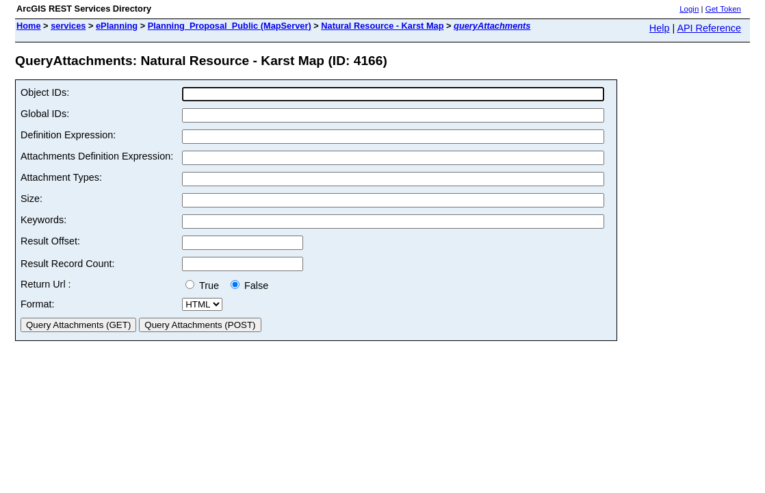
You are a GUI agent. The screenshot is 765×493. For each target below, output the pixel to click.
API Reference (709, 28)
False (249, 285)
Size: (31, 198)
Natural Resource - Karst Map (382, 26)
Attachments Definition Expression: (97, 156)
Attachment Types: (61, 177)
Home (28, 26)
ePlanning (117, 26)
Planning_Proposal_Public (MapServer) (229, 26)
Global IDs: (45, 113)
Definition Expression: (68, 134)
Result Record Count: (68, 263)
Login (689, 9)
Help (659, 28)
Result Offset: (50, 241)
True (204, 285)
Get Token (723, 9)
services (68, 26)
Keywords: (43, 219)
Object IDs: (45, 92)
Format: (38, 304)
